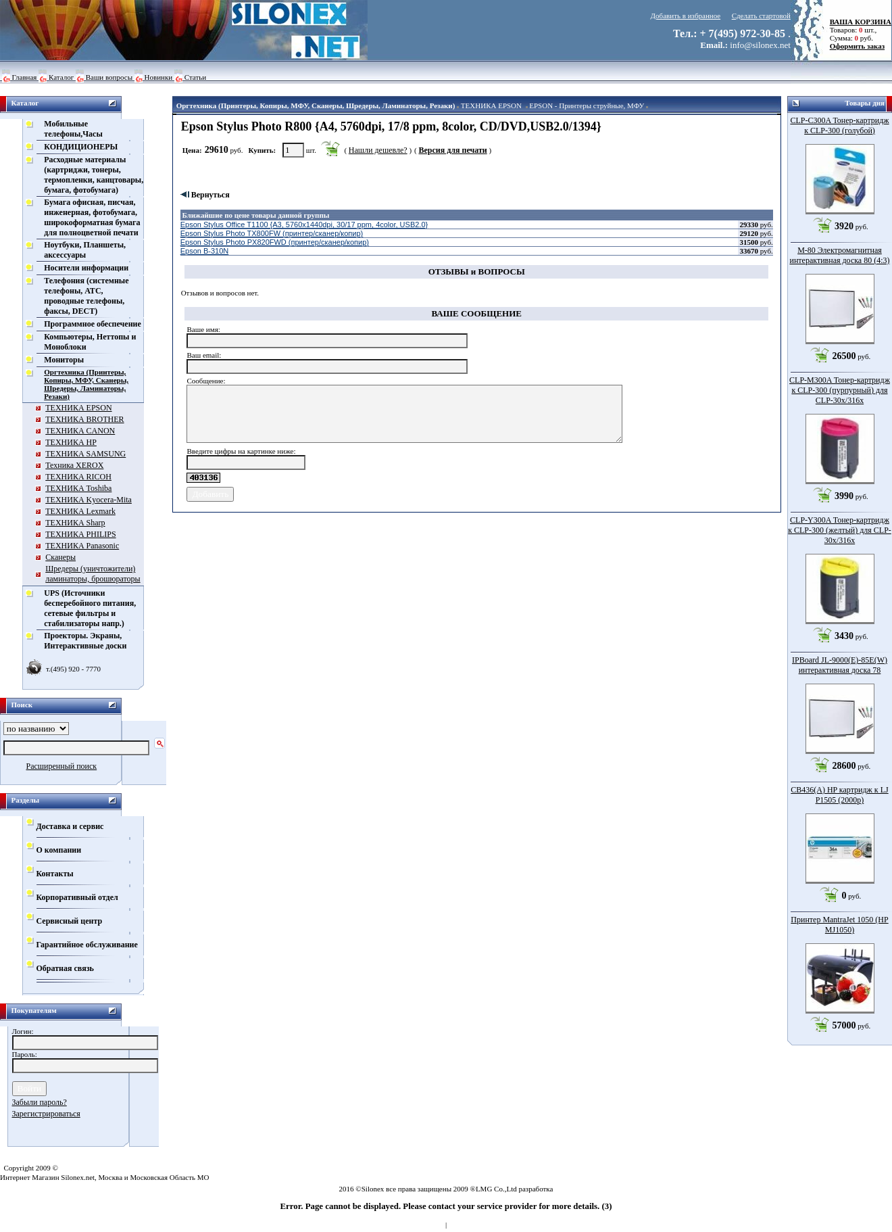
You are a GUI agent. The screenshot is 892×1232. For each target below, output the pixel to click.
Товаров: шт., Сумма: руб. (856, 30)
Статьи (195, 77)
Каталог (61, 77)
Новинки (159, 77)
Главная (24, 77)
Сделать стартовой (761, 15)
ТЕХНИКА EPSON (491, 105)
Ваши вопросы (109, 77)
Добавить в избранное (686, 15)
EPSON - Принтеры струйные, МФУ (586, 105)
